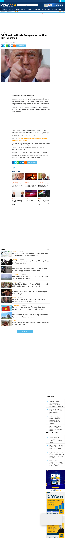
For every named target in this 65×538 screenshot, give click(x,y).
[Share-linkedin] (9, 45)
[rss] (14, 45)
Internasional (36, 9)
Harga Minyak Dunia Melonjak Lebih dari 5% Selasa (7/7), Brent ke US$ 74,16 (55, 429)
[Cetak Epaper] (53, 6)
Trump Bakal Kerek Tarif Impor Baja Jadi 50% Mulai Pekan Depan (17, 185)
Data (59, 9)
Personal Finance (46, 9)
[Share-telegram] (12, 45)
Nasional (29, 9)
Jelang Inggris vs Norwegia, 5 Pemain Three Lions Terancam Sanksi (55, 440)
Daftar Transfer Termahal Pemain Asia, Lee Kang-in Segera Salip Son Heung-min (56, 463)
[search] (27, 5)
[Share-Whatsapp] (7, 45)
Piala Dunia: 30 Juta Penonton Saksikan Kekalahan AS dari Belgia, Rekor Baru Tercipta (55, 420)
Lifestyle (54, 9)
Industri (23, 9)
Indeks (48, 249)
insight (5, 9)
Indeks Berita (25, 331)
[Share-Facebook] (2, 45)
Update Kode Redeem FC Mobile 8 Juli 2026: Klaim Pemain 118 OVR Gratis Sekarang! (56, 455)
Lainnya (61, 11)
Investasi (10, 9)
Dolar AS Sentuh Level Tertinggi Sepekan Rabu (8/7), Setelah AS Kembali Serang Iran (56, 412)
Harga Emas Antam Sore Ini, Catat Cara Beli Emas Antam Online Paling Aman (56, 447)
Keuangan (17, 9)
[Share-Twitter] (4, 45)
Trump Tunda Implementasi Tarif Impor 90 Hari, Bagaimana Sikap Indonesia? (30, 202)
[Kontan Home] (1, 9)
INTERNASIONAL (5, 32)
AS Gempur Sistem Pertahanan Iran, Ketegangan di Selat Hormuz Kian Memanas (56, 404)
